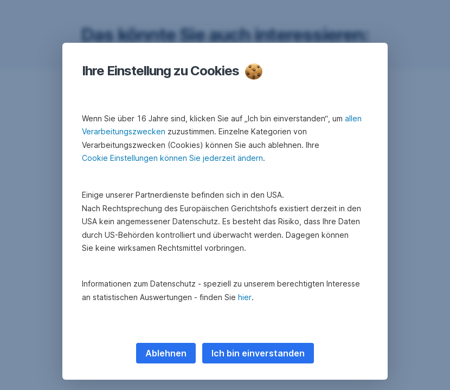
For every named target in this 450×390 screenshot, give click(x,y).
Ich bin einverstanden (258, 353)
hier (245, 297)
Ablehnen (166, 353)
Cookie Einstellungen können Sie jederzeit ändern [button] (172, 157)
